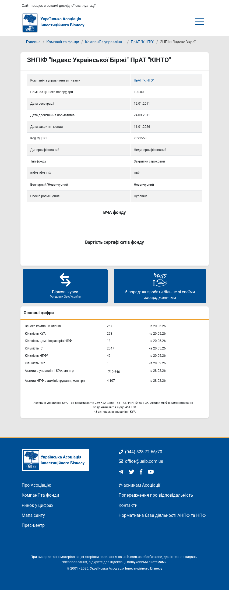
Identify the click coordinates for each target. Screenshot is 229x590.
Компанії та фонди (62, 42)
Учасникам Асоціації (139, 485)
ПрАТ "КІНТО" (142, 42)
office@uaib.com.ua (141, 461)
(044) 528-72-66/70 (140, 451)
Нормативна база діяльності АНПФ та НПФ (162, 515)
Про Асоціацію (36, 485)
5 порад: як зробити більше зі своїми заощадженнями (160, 286)
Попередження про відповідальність (156, 495)
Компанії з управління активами (113, 42)
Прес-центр (33, 525)
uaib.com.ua (132, 557)
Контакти (128, 505)
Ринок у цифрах (38, 505)
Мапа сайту (33, 515)
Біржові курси (65, 285)
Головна (33, 42)
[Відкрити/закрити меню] (199, 21)
